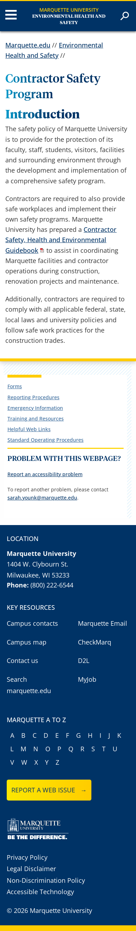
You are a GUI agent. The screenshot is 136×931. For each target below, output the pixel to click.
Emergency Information (35, 408)
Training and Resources (35, 418)
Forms (14, 386)
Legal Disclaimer (31, 868)
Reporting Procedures (33, 397)
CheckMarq (94, 642)
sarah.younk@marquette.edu (42, 497)
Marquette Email (102, 623)
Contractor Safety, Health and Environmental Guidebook (61, 239)
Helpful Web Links (29, 429)
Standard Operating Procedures (45, 439)
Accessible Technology (40, 891)
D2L (83, 660)
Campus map (26, 642)
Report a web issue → (49, 790)
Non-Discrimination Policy (46, 880)
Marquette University (68, 9)
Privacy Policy (27, 857)
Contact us (22, 660)
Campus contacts (32, 623)
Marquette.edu (27, 45)
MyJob (87, 679)
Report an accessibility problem (45, 474)
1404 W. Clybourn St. (37, 564)
